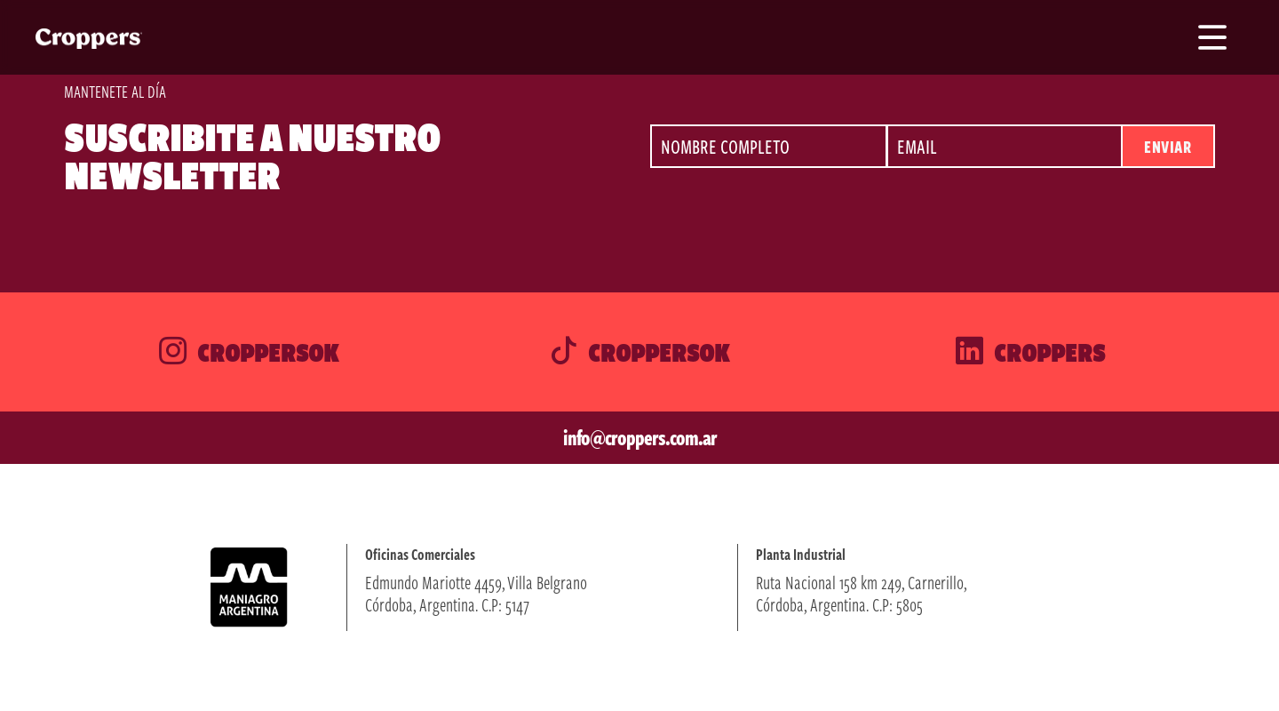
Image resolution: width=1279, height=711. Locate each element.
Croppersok (248, 352)
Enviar (1167, 146)
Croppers (1030, 352)
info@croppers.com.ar (640, 437)
